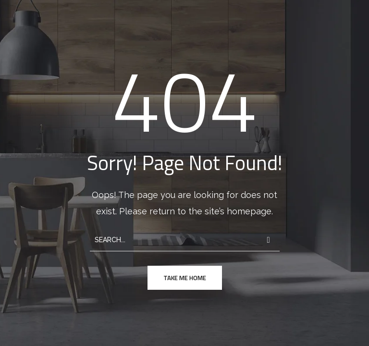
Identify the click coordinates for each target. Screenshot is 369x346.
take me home (184, 278)
